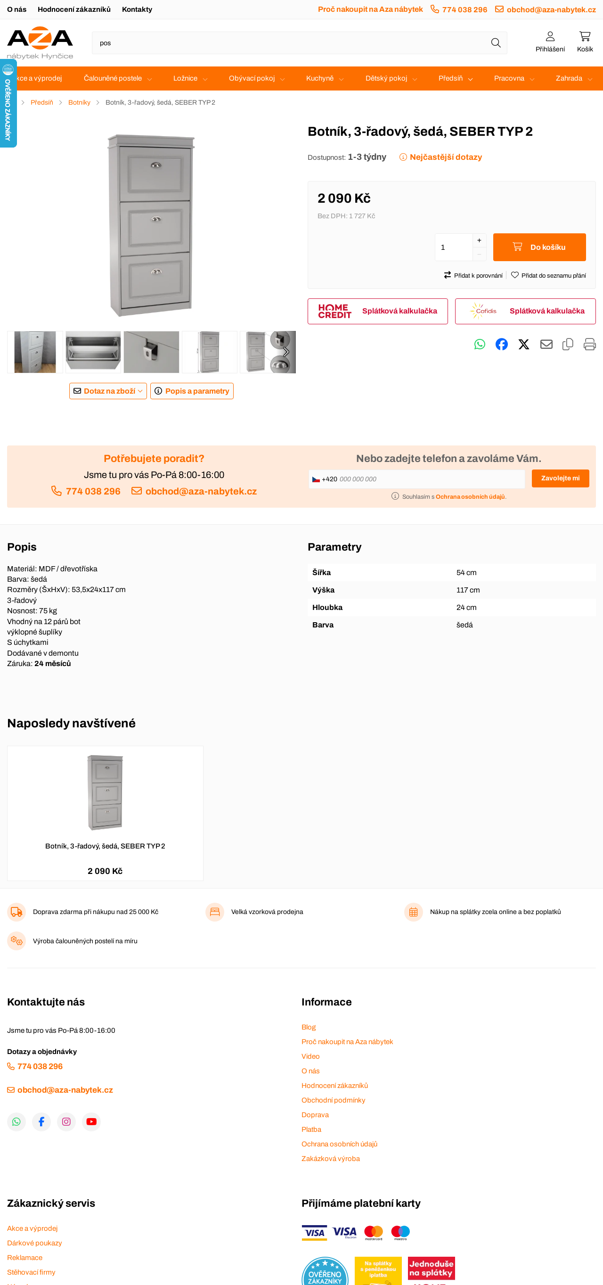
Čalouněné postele (113, 78)
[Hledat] (496, 43)
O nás (16, 9)
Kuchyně (320, 78)
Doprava (315, 1115)
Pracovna (509, 78)
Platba (311, 1129)
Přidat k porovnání (478, 275)
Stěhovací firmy (31, 1272)
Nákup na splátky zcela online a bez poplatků (495, 911)
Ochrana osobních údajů (339, 1144)
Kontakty (137, 9)
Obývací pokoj (252, 78)
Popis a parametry (197, 391)
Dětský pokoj (386, 78)
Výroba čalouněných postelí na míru (85, 941)
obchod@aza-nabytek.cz (551, 10)
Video (311, 1056)
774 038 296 (465, 10)
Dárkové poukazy (34, 1243)
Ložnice (185, 78)
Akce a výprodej (36, 78)
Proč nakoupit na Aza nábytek (370, 9)
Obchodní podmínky (334, 1100)
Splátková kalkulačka (399, 311)
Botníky (79, 102)
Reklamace (24, 1257)
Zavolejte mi (560, 478)
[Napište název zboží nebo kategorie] (299, 43)
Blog (309, 1027)
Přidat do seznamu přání (554, 275)
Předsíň (451, 78)
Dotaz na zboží (109, 391)
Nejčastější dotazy (446, 157)
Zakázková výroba (331, 1158)
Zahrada (569, 78)
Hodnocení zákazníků (74, 9)
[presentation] (286, 352)
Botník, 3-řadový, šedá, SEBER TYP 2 (105, 846)
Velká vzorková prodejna (267, 911)
